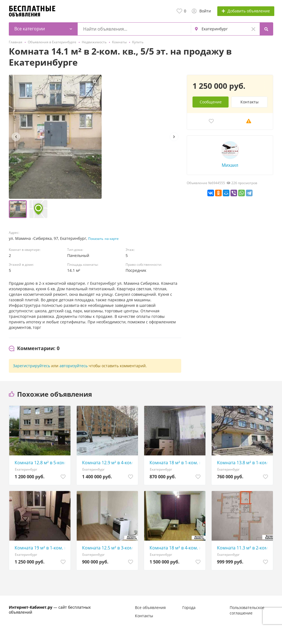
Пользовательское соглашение (247, 610)
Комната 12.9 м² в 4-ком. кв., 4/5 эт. (108, 463)
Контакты (249, 101)
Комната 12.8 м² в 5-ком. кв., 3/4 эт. (41, 463)
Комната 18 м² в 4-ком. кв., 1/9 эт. (176, 548)
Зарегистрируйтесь (31, 365)
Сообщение (211, 101)
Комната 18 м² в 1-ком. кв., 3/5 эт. (176, 463)
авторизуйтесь (73, 365)
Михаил (230, 165)
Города (189, 607)
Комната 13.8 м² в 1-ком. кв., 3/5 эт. (243, 463)
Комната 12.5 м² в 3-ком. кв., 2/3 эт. (108, 548)
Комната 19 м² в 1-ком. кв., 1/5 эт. (41, 548)
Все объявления (150, 607)
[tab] (34, 348)
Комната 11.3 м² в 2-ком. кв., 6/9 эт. (243, 548)
